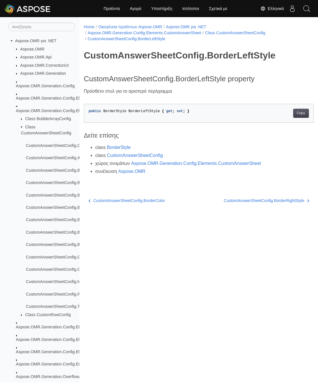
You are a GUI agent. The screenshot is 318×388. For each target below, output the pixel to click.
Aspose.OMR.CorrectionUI (44, 65)
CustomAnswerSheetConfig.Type (56, 306)
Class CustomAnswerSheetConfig (235, 33)
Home (89, 27)
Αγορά (135, 8)
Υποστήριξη (161, 8)
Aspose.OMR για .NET (35, 41)
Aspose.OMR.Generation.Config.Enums (52, 364)
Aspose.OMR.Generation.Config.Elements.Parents (62, 327)
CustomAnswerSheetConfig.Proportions (62, 294)
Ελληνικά (272, 8)
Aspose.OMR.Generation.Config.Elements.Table (60, 351)
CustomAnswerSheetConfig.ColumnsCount (65, 269)
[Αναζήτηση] (41, 27)
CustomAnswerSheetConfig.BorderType (62, 244)
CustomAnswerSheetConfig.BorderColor (63, 182)
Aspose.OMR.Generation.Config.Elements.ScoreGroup (66, 339)
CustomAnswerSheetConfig (135, 155)
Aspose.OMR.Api (36, 57)
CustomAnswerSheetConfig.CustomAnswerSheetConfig (77, 145)
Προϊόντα (112, 8)
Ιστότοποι (190, 8)
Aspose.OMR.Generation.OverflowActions (54, 376)
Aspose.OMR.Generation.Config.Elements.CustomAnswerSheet (74, 110)
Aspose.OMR (32, 49)
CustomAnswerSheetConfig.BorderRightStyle (67, 207)
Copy (285, 113)
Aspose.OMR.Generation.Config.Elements (54, 98)
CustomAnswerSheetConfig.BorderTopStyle (66, 232)
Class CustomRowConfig (48, 314)
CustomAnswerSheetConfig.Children (59, 257)
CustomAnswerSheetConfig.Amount (59, 157)
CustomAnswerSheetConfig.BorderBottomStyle (69, 170)
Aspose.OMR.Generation (43, 73)
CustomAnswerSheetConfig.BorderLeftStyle (66, 195)
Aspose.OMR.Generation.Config (45, 86)
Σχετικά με (218, 8)
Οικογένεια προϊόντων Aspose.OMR (130, 27)
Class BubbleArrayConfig (48, 118)
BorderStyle (119, 147)
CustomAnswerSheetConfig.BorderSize (62, 219)
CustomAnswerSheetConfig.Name (57, 281)
